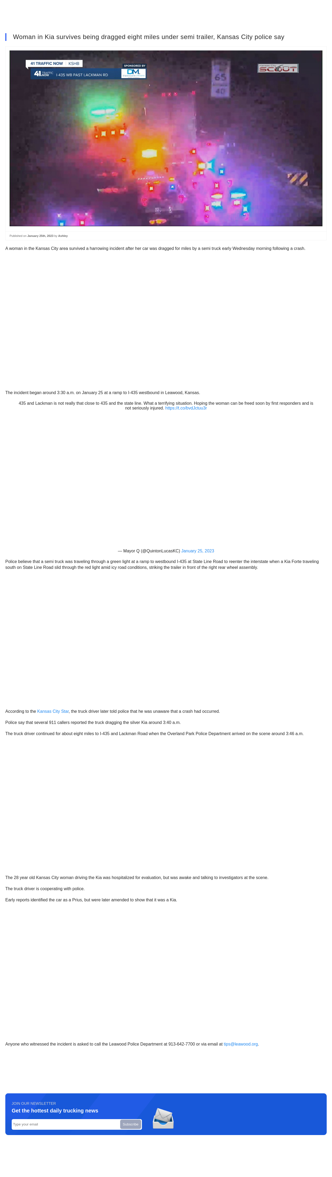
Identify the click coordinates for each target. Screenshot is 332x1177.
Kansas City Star (53, 711)
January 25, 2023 (197, 551)
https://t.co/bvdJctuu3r (186, 408)
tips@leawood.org (241, 1044)
